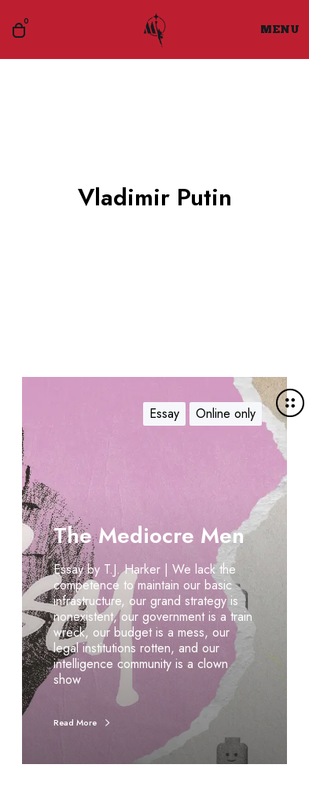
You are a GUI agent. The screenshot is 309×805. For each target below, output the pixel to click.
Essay (164, 413)
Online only (226, 413)
